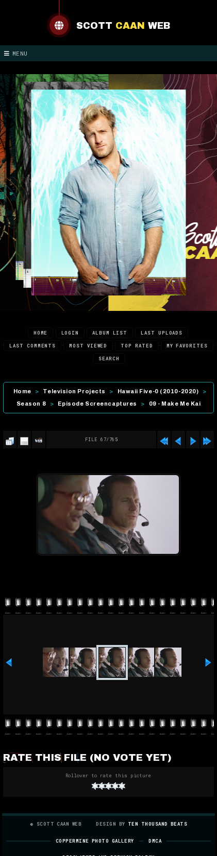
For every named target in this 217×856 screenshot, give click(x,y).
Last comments (32, 345)
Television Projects (74, 391)
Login (70, 333)
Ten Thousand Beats (157, 824)
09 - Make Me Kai (175, 403)
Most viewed (88, 345)
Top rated (137, 345)
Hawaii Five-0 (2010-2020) (158, 391)
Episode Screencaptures (97, 403)
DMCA (154, 841)
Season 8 (31, 403)
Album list (109, 333)
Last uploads (161, 333)
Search (108, 358)
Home (41, 333)
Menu (16, 53)
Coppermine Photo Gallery (95, 841)
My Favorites (187, 345)
